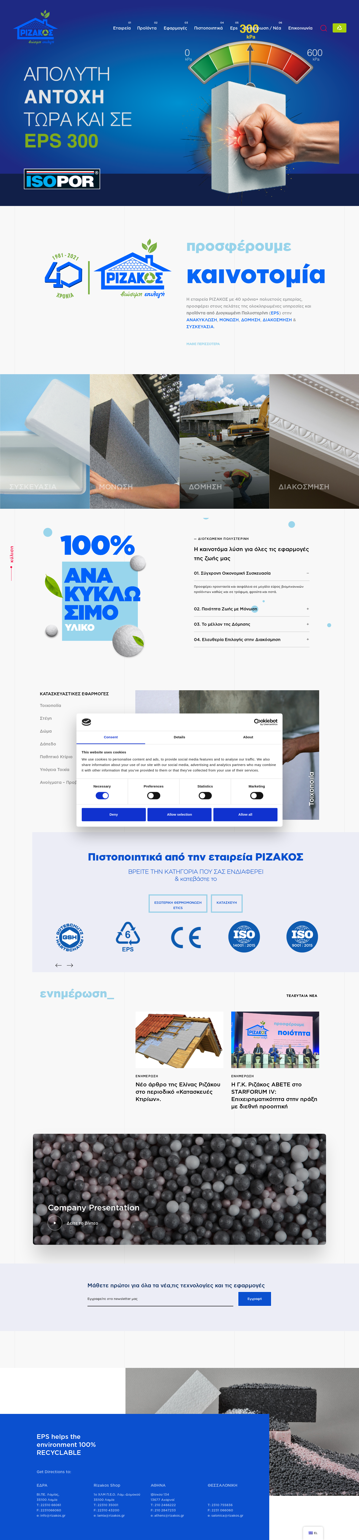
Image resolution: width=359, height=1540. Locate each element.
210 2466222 (165, 1505)
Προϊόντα (147, 25)
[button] (323, 27)
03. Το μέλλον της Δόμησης (252, 624)
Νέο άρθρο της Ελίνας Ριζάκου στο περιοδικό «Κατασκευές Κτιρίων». (178, 1091)
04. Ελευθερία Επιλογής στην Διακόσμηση (252, 639)
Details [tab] (179, 737)
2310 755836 (222, 1505)
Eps (234, 25)
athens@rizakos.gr (169, 1515)
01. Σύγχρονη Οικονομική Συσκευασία (252, 573)
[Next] (69, 965)
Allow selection (179, 815)
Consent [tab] (111, 737)
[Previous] (58, 965)
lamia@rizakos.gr (111, 1515)
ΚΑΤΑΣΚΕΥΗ (227, 902)
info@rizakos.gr (52, 1515)
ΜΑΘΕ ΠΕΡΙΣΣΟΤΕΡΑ (203, 344)
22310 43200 (108, 1510)
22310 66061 (51, 1505)
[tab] (252, 573)
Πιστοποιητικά (209, 25)
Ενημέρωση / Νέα (263, 25)
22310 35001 (108, 1505)
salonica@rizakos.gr (227, 1515)
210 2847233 (165, 1510)
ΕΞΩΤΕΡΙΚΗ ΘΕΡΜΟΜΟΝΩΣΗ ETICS (178, 905)
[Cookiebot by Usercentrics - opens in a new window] (257, 722)
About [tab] (248, 737)
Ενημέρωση (147, 1076)
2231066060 (51, 1510)
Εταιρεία (122, 25)
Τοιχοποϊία (50, 705)
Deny (113, 815)
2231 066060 (222, 1510)
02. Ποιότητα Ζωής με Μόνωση (252, 608)
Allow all (245, 815)
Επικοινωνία (300, 28)
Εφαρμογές (176, 25)
